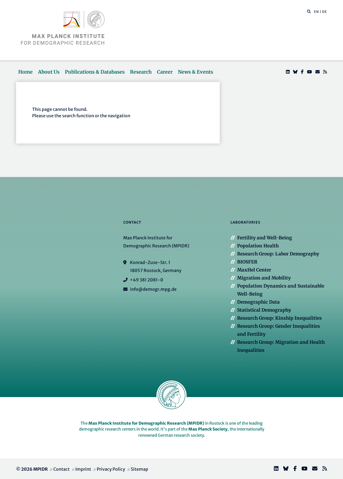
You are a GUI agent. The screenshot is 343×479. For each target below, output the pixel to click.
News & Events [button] (195, 72)
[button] (309, 11)
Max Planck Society (208, 429)
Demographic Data (258, 302)
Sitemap (139, 469)
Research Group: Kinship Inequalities (279, 318)
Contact (61, 469)
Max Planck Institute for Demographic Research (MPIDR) (146, 423)
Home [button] (25, 72)
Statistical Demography (264, 310)
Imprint (83, 469)
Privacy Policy (111, 469)
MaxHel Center (254, 270)
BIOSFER (247, 262)
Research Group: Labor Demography (278, 254)
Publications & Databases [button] (95, 72)
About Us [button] (48, 72)
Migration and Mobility (264, 278)
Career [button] (165, 72)
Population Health (258, 246)
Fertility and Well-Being (264, 238)
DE (324, 12)
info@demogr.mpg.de (153, 289)
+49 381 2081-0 (146, 279)
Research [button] (141, 72)
